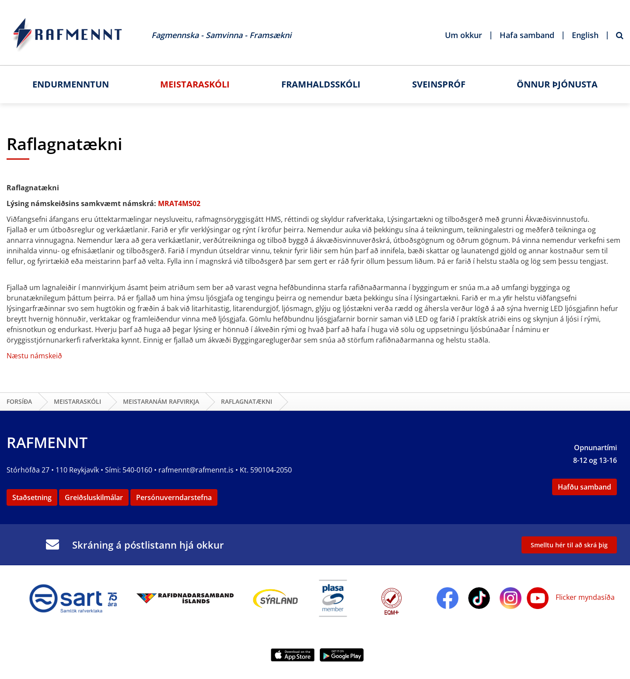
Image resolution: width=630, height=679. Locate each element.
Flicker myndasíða (584, 597)
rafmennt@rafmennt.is (196, 470)
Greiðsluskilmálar (94, 497)
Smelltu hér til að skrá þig (569, 545)
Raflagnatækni (246, 401)
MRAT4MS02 (179, 203)
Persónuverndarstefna (174, 497)
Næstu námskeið (34, 355)
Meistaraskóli (77, 401)
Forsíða (19, 401)
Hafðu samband (584, 487)
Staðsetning (32, 497)
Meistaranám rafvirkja (161, 401)
